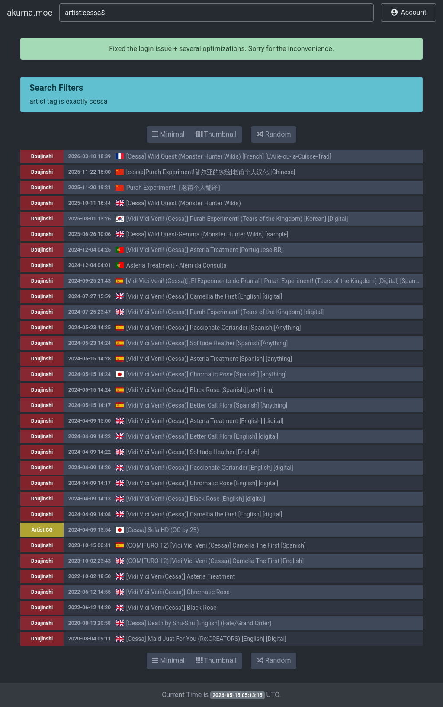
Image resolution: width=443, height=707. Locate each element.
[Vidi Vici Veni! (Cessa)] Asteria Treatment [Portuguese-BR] (204, 249)
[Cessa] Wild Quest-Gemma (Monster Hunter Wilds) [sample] (207, 234)
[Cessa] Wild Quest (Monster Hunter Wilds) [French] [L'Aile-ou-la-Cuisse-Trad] (228, 156)
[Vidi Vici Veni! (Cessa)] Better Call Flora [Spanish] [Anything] (207, 405)
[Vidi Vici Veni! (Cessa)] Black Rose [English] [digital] (195, 498)
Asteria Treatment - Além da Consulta (176, 265)
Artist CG (41, 530)
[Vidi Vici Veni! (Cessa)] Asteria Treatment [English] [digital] (205, 420)
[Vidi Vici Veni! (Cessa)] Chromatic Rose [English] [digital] (202, 483)
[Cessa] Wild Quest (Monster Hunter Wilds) (183, 203)
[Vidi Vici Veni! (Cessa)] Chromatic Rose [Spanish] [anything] (206, 374)
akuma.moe (29, 12)
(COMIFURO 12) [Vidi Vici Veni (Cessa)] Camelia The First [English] (215, 560)
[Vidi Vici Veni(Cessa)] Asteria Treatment (180, 576)
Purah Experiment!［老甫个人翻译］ (175, 187)
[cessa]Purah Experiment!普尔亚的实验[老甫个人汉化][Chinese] (210, 172)
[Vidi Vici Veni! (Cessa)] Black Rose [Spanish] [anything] (200, 389)
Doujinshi (42, 156)
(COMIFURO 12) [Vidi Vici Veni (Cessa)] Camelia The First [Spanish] (216, 545)
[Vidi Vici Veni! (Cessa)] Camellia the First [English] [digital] (204, 296)
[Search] (216, 12)
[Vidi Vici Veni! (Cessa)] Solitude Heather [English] (192, 452)
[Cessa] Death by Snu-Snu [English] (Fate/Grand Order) (199, 623)
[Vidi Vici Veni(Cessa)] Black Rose (171, 607)
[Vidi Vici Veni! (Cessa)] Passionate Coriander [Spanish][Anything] (213, 327)
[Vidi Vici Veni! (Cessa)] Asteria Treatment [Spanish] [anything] (209, 358)
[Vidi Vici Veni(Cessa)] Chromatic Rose (178, 592)
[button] (408, 12)
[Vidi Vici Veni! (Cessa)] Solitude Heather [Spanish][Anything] (207, 343)
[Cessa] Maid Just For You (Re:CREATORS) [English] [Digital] (206, 638)
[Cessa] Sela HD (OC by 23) (162, 529)
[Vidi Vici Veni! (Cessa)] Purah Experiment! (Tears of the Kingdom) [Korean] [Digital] (237, 218)
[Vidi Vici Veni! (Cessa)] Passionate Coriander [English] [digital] (209, 467)
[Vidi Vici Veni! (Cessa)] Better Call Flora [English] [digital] (202, 436)
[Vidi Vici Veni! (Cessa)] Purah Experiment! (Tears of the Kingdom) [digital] (225, 312)
